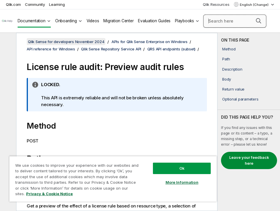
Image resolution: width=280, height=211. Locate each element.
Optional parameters (240, 99)
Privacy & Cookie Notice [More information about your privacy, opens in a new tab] (49, 193)
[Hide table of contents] (7, 42)
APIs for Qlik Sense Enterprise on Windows (150, 41)
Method (229, 49)
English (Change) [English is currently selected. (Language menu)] (254, 5)
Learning (57, 4)
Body (226, 79)
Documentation (31, 20)
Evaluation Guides (154, 20)
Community (35, 4)
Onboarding (66, 20)
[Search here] (235, 21)
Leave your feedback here (249, 160)
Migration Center (118, 20)
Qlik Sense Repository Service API (111, 49)
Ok (182, 168)
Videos (93, 20)
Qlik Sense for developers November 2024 (66, 41)
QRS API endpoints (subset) (171, 49)
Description (232, 69)
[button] (258, 21)
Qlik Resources (216, 4)
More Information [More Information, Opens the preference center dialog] (182, 182)
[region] (113, 179)
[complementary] (248, 122)
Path (226, 59)
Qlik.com (13, 4)
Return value (233, 89)
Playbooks (184, 20)
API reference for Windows (51, 49)
